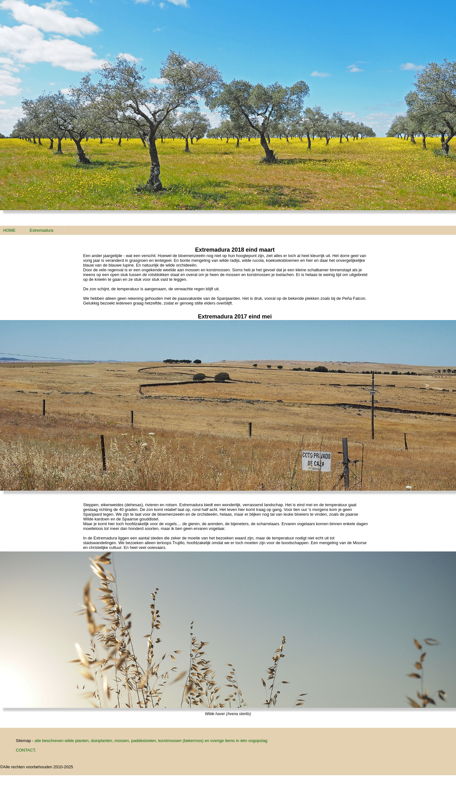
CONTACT (25, 750)
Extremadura (41, 230)
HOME (9, 230)
